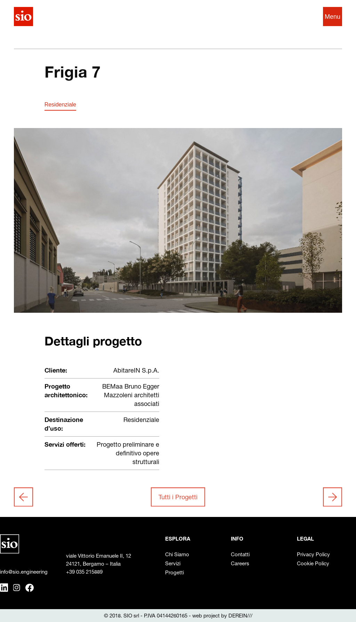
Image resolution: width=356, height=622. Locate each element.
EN (305, 16)
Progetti (174, 572)
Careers (240, 563)
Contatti (240, 554)
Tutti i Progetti (178, 498)
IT (293, 16)
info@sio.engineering (24, 572)
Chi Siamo (177, 554)
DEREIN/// (240, 616)
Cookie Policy (313, 563)
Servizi (172, 563)
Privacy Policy (313, 554)
